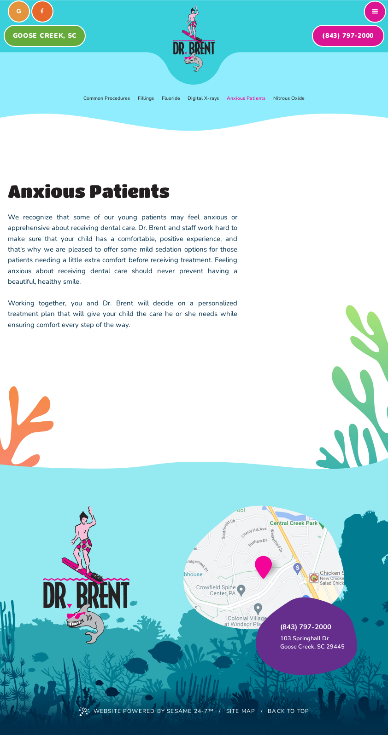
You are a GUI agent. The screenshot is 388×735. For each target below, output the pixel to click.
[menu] (375, 11)
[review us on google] (19, 11)
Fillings (146, 98)
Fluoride (171, 98)
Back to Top (288, 711)
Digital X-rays (203, 98)
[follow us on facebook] (42, 11)
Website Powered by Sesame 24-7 (146, 711)
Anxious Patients (246, 98)
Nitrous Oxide (289, 98)
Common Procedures (106, 98)
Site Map (241, 711)
